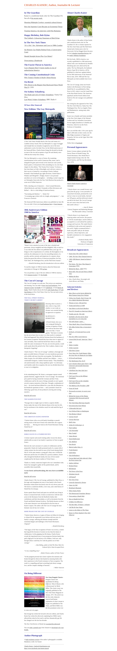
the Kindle (44, 275)
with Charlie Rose (52, 290)
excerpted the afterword (53, 624)
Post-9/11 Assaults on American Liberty (80, 311)
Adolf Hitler (72, 452)
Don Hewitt (72, 444)
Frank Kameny (73, 450)
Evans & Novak (73, 388)
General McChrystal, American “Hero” (80, 339)
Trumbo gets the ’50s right (76, 314)
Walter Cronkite (73, 345)
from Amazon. (58, 204)
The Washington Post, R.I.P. (77, 361)
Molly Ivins (72, 422)
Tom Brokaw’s (75, 414)
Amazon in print (32, 275)
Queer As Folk (73, 485)
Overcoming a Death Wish (76, 496)
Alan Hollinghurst (74, 455)
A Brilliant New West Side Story (78, 370)
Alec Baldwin (73, 441)
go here (45, 269)
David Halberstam (74, 439)
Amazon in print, (29, 287)
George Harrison (74, 419)
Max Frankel (73, 433)
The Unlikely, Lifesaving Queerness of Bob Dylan (42, 38)
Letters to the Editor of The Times (79, 510)
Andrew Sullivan (74, 463)
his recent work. (37, 18)
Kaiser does (78, 253)
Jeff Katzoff (72, 477)
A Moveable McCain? (75, 408)
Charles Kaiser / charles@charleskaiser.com (37, 646)
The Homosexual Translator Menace (79, 493)
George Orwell (73, 416)
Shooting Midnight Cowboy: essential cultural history (43, 22)
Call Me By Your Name (75, 507)
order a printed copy (35, 627)
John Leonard (73, 373)
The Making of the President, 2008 (79, 385)
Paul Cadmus (73, 428)
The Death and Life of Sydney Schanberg (38, 95)
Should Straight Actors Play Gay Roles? (38, 56)
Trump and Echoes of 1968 (77, 305)
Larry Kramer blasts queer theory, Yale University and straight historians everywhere (80, 366)
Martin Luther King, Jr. (76, 447)
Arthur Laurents (73, 348)
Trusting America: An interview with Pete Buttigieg (42, 31)
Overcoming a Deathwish (33, 61)
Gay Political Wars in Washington (79, 411)
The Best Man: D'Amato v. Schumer (79, 504)
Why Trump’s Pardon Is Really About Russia (40, 78)
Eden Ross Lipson (74, 350)
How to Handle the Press (76, 499)
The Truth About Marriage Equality (79, 403)
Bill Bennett (72, 468)
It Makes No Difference (76, 502)
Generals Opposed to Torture (77, 482)
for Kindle (38, 287)
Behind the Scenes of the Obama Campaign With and (79, 398)
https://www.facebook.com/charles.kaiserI (36, 648)
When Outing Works (75, 491)
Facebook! (79, 143)
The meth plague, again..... (77, 321)
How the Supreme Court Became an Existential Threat (43, 27)
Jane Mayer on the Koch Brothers (79, 308)
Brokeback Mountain (75, 488)
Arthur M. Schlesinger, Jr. (76, 425)
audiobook (49, 287)
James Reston (73, 436)
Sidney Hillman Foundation (77, 55)
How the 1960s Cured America (78, 336)
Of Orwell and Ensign (75, 358)
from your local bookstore (49, 285)
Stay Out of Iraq (73, 479)
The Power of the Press (76, 471)
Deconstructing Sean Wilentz (77, 405)
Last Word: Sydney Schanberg (35, 99)
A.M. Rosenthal (73, 430)
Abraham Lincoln (74, 474)
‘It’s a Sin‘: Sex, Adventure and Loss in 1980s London (43, 45)
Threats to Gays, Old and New (78, 303)
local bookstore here (46, 204)
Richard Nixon (73, 466)
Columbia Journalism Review (80, 53)
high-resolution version (32, 639)
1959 (70, 342)
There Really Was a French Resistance (80, 324)
